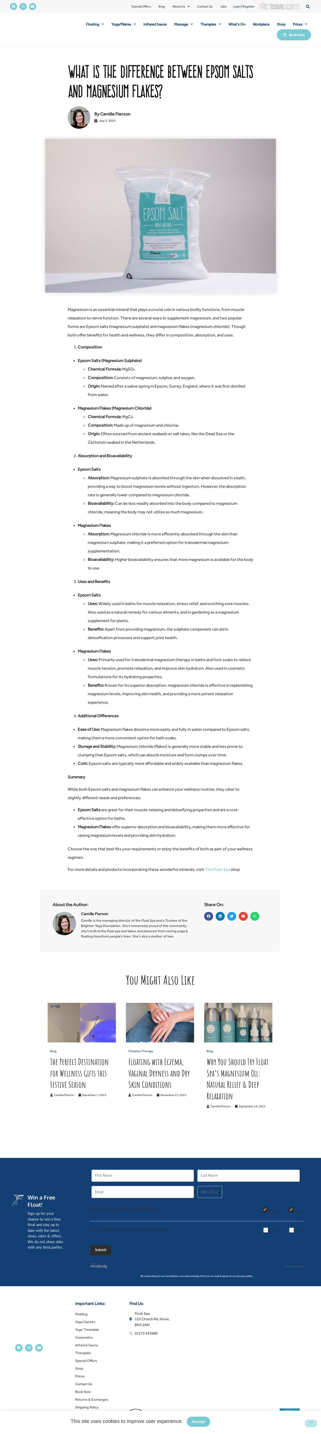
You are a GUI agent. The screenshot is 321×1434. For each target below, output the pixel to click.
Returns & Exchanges (91, 1405)
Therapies (210, 24)
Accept (199, 1422)
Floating (95, 24)
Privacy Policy (294, 1272)
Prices (300, 24)
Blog (161, 6)
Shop (281, 24)
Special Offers (141, 6)
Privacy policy (232, 1423)
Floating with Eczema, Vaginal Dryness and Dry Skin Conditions (159, 1073)
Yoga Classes (85, 1327)
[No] (311, 1424)
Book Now (83, 1397)
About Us (181, 6)
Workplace (261, 24)
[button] (308, 6)
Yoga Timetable (87, 1335)
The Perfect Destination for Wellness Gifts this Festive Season (79, 1073)
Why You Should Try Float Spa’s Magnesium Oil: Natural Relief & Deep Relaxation (238, 1079)
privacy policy (244, 1281)
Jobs (223, 6)
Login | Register (244, 6)
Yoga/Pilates (123, 24)
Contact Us (205, 6)
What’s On (236, 24)
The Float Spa (217, 869)
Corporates (84, 1343)
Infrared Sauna (155, 24)
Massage (183, 24)
